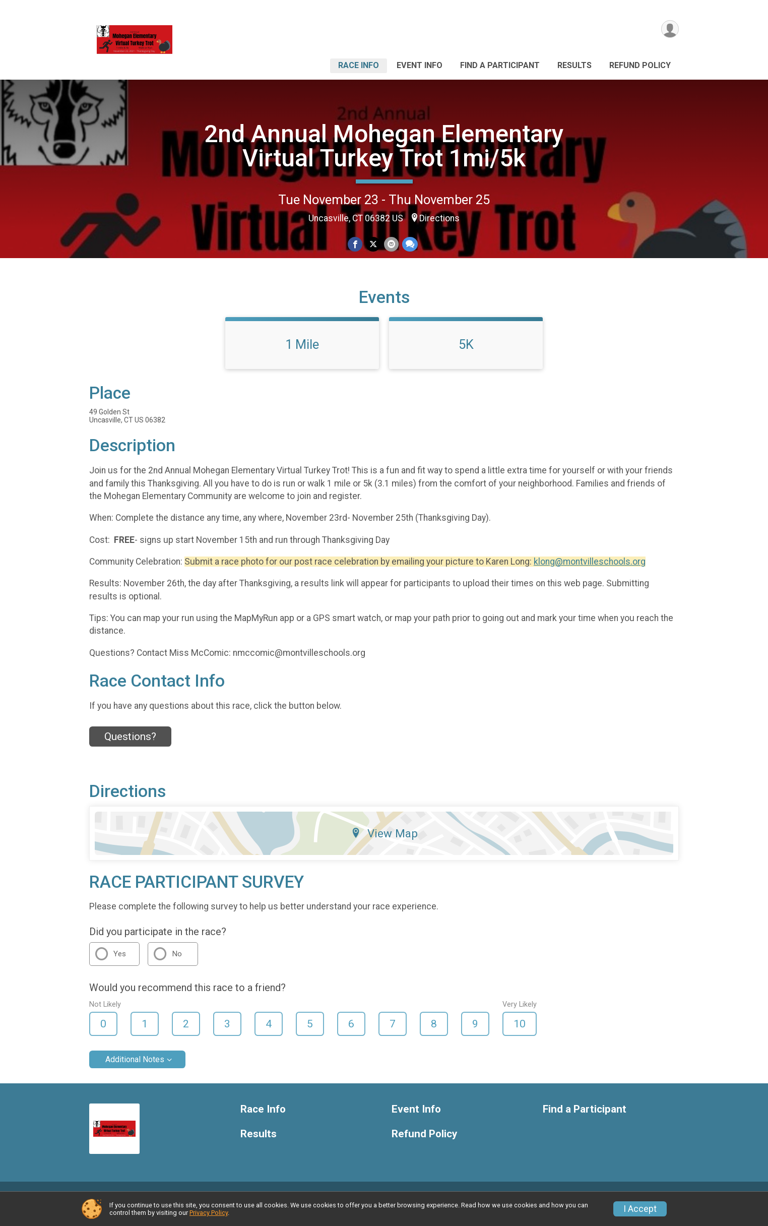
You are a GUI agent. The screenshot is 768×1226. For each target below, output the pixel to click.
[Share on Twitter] (373, 244)
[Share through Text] (409, 244)
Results (574, 65)
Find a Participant (500, 65)
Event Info (419, 65)
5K (466, 357)
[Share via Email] (390, 244)
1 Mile (302, 357)
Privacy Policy (208, 1212)
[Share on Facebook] (355, 244)
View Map (384, 845)
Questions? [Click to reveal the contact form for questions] (130, 750)
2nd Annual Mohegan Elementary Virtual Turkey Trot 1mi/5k (384, 145)
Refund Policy (640, 65)
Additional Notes (134, 1072)
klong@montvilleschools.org (590, 575)
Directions (439, 218)
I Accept (640, 1209)
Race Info (358, 65)
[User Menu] (669, 29)
